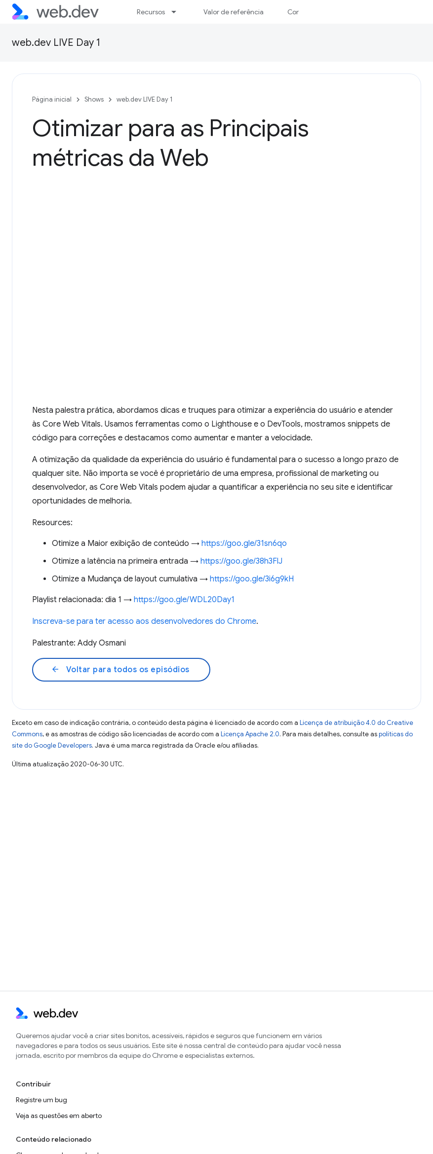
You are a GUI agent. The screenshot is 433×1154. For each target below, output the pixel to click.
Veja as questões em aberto (59, 1115)
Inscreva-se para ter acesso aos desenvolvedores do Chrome (144, 621)
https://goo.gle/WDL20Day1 (184, 600)
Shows (94, 99)
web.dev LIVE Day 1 (56, 42)
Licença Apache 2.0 (250, 734)
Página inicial (52, 99)
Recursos (151, 11)
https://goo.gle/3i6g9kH (252, 579)
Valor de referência (233, 11)
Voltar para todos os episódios (120, 670)
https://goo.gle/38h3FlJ (241, 561)
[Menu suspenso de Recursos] (178, 12)
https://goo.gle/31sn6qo (244, 543)
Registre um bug (41, 1099)
